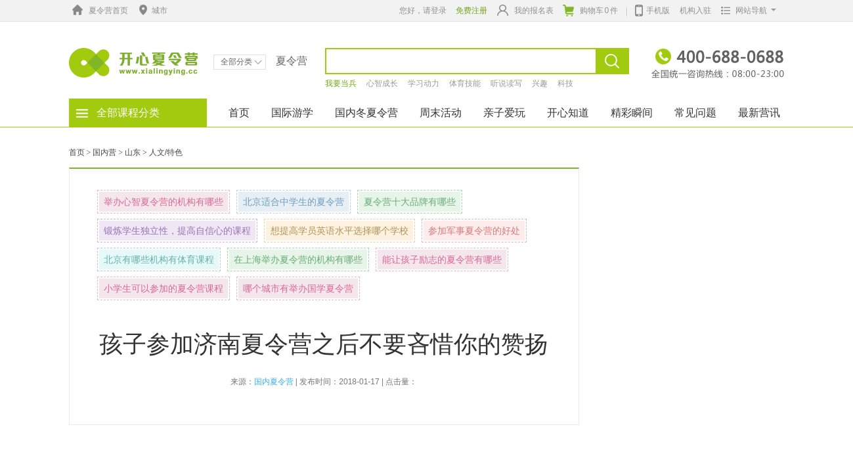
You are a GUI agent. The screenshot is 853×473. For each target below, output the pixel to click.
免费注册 (471, 10)
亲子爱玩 (504, 112)
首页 (239, 112)
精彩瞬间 (632, 112)
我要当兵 (341, 83)
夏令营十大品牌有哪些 (410, 201)
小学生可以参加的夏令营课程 (163, 288)
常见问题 (695, 112)
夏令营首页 (98, 10)
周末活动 (441, 112)
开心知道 (568, 112)
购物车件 (591, 10)
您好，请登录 (423, 10)
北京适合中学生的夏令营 (293, 201)
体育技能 (465, 83)
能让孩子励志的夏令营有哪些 (442, 259)
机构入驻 (695, 10)
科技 (565, 83)
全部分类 (241, 61)
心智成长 (382, 83)
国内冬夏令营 (366, 112)
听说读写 (506, 83)
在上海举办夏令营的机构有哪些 (298, 259)
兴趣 (540, 83)
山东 (133, 152)
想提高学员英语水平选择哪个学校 (339, 230)
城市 (151, 10)
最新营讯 (759, 112)
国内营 (104, 152)
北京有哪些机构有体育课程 (159, 259)
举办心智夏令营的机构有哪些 (163, 201)
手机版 (652, 9)
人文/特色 (166, 152)
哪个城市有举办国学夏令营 (298, 288)
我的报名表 (525, 10)
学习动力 (423, 83)
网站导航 (745, 10)
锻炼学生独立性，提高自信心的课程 (177, 230)
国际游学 (292, 112)
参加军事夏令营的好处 (474, 230)
